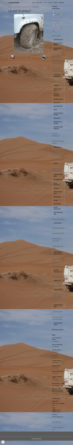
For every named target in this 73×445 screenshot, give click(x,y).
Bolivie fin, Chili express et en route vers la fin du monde (57, 394)
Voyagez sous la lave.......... (57, 89)
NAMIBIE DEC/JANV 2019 (58, 274)
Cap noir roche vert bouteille (58, 116)
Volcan (55, 111)
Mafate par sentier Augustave (58, 130)
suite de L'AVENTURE (57, 211)
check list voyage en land (58, 327)
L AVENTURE (57, 206)
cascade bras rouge (57, 100)
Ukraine (56, 166)
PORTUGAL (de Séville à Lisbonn (58, 256)
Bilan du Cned (56, 370)
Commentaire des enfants (58, 43)
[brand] (13, 3)
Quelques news (56, 364)
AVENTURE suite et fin (58, 216)
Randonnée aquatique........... (57, 95)
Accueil (10, 7)
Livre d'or (50, 2)
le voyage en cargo (58, 182)
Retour (28, 57)
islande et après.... (57, 354)
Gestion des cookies (36, 443)
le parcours (56, 191)
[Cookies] (3, 442)
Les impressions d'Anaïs (57, 49)
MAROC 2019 (57, 284)
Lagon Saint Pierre (58, 108)
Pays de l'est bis (57, 226)
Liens (45, 2)
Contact (55, 2)
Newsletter (61, 2)
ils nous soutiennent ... (57, 186)
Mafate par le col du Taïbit (58, 124)
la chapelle (56, 85)
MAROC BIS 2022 (58, 293)
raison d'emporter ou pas (58, 195)
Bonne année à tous (57, 375)
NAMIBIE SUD (17, 7)
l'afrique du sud (57, 149)
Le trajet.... (56, 203)
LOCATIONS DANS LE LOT (57, 75)
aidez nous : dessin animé (58, 177)
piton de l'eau (57, 104)
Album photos (39, 2)
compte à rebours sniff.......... (57, 381)
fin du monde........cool (58, 387)
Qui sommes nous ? (58, 39)
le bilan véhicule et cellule (58, 309)
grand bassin (57, 120)
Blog (34, 2)
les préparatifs (57, 199)
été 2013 (54, 359)
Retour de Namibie (57, 349)
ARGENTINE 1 (26, 7)
